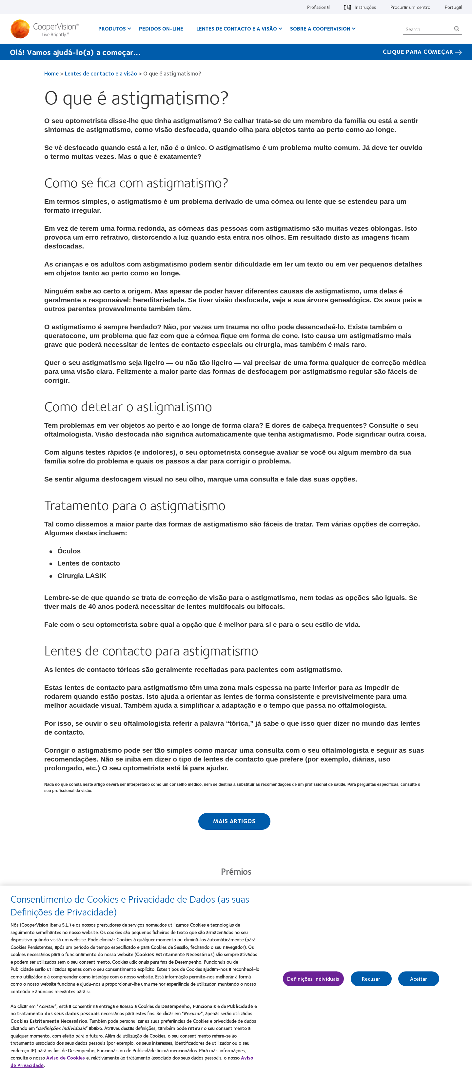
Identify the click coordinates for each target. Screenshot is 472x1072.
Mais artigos (234, 820)
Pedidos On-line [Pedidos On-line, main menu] (161, 28)
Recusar (371, 981)
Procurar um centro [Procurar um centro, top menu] (410, 7)
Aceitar (418, 981)
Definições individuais (313, 981)
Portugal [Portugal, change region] (453, 7)
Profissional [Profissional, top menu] (318, 7)
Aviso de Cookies (65, 1059)
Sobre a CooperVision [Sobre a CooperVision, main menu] (320, 28)
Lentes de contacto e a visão (101, 73)
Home (51, 73)
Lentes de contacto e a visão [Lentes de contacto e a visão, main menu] (236, 28)
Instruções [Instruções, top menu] (365, 7)
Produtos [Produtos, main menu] (112, 28)
